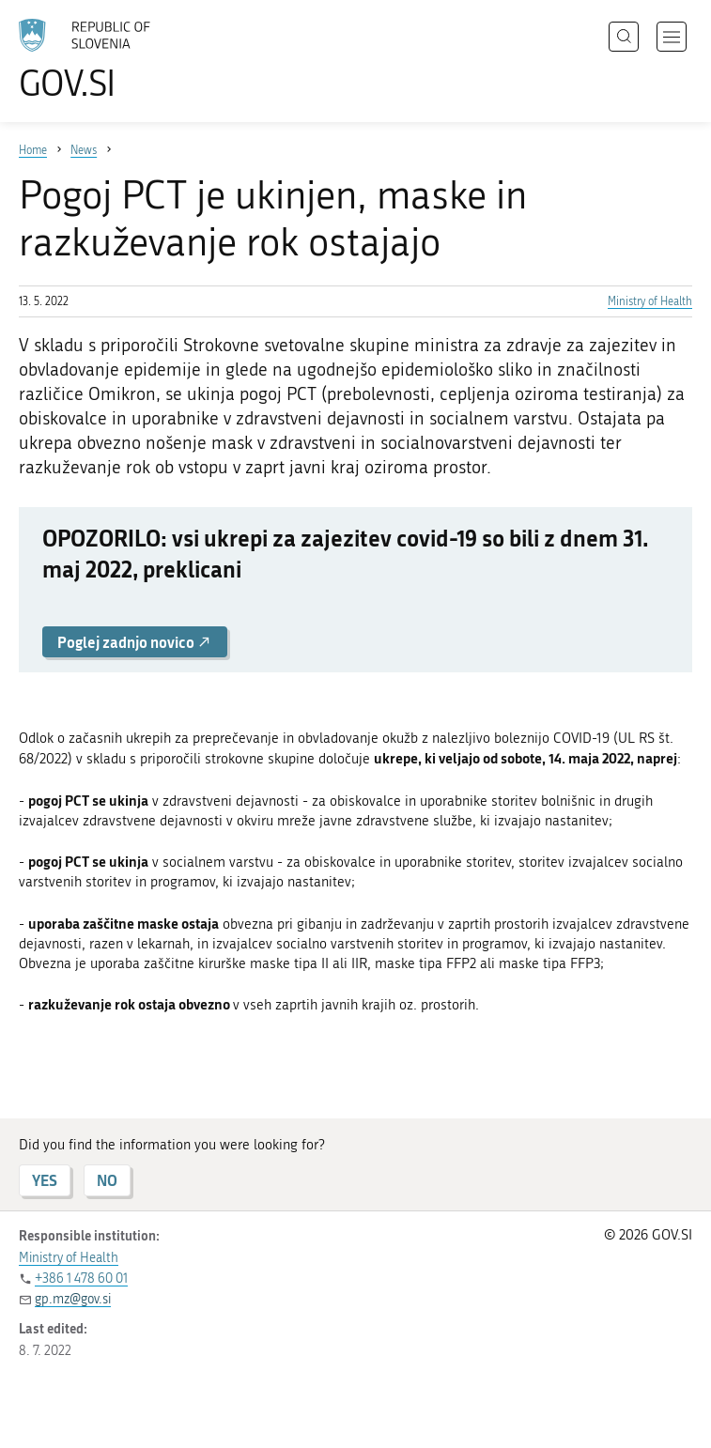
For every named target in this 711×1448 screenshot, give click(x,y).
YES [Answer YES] (44, 1180)
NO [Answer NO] (107, 1180)
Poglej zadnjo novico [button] (134, 642)
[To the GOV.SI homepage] (113, 59)
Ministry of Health (650, 301)
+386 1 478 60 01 (81, 1278)
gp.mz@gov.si (73, 1299)
